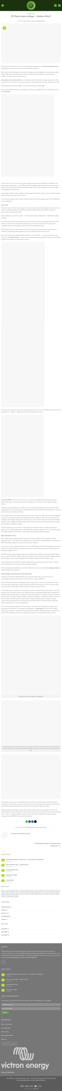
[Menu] (2, 5)
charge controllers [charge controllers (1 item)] (39, 891)
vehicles (3, 919)
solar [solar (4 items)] (42, 893)
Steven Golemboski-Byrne (38, 21)
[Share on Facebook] (29, 821)
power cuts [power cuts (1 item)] (18, 893)
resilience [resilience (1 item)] (27, 893)
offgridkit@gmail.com (16, 957)
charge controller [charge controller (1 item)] (29, 891)
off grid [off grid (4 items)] (7, 893)
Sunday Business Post (12, 869)
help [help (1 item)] (48, 891)
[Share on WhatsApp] (26, 821)
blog (43, 85)
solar (41, 827)
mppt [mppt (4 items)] (3, 893)
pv (39, 827)
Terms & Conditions (6, 1024)
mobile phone (40, 608)
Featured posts (31, 13)
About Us (4, 1039)
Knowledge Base (6, 1028)
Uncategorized (5, 916)
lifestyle (3, 910)
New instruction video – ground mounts (17, 864)
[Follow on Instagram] (7, 1044)
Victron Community (48, 66)
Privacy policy (5, 1031)
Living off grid (10, 880)
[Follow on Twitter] (11, 1044)
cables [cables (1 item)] (16, 891)
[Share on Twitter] (32, 821)
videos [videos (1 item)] (16, 896)
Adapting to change (11, 875)
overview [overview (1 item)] (12, 893)
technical (3, 913)
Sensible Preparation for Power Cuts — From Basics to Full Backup (24, 859)
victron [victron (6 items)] (3, 896)
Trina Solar (7, 91)
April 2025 (4, 932)
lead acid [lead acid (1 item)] (52, 891)
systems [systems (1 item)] (47, 893)
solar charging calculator (52, 568)
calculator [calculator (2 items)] (22, 891)
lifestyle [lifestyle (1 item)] (57, 891)
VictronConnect (14, 237)
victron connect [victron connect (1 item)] (9, 896)
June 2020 (4, 935)
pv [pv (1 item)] (23, 893)
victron (44, 827)
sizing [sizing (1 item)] (32, 893)
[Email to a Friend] (35, 821)
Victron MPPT (8, 500)
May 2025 (4, 928)
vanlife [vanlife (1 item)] (57, 893)
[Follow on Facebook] (3, 1044)
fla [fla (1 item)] (44, 891)
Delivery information (7, 1035)
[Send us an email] (3, 962)
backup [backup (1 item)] (3, 891)
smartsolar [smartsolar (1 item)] (37, 893)
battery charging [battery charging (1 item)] (10, 891)
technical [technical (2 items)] (52, 893)
